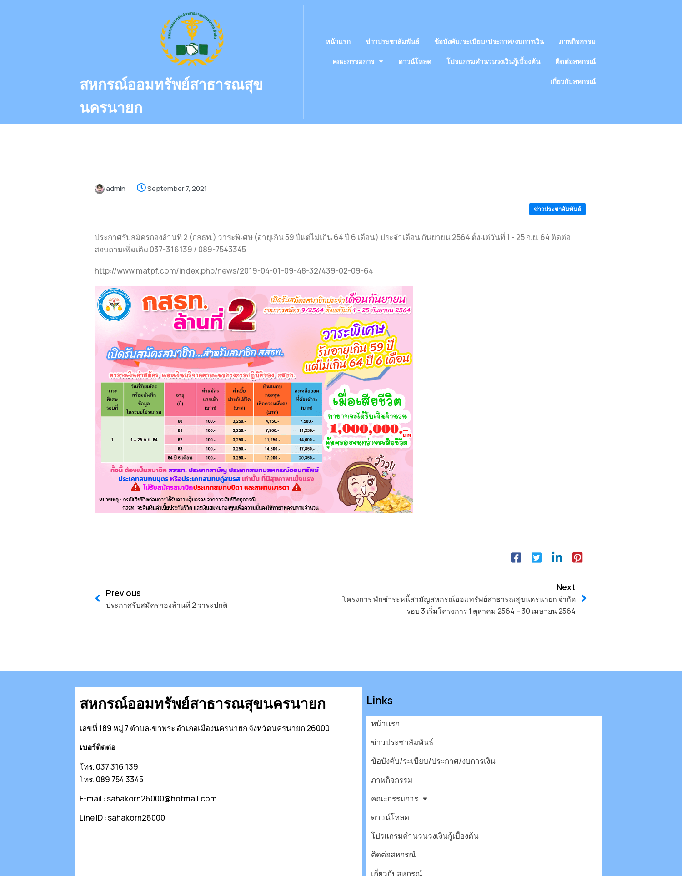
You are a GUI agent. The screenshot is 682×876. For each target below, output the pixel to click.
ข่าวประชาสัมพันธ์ (557, 190)
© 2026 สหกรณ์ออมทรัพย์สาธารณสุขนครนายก (159, 864)
